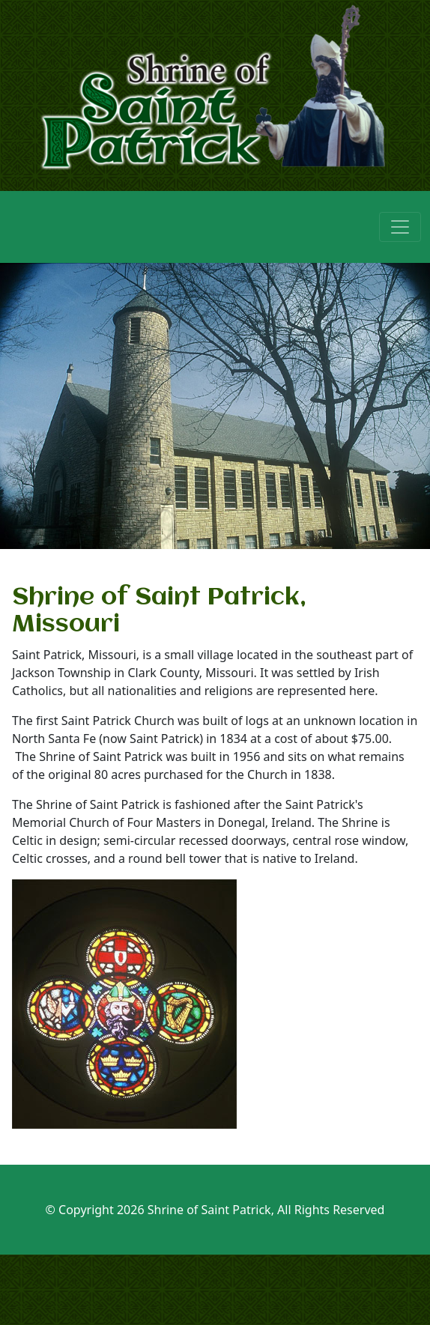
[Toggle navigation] (400, 227)
